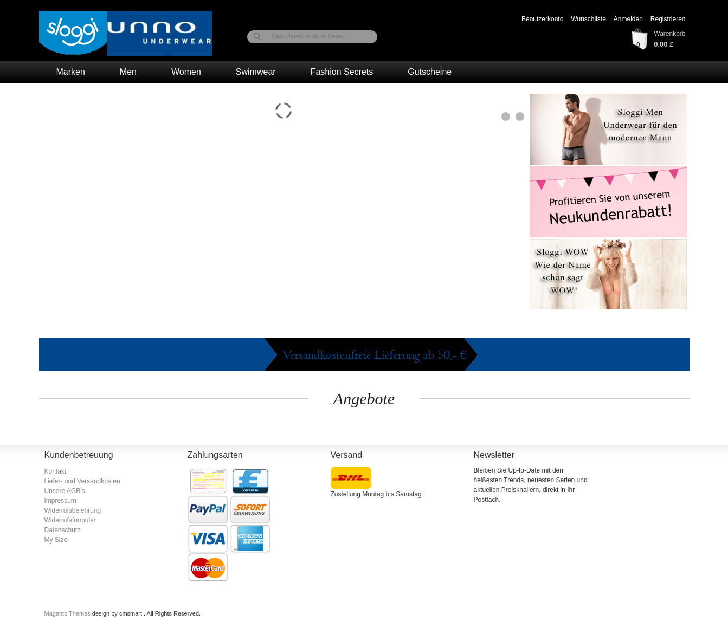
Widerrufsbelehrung (72, 510)
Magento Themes (68, 613)
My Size (56, 540)
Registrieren (668, 19)
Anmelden (628, 19)
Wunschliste (588, 19)
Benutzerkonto (542, 19)
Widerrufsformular (70, 520)
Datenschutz (62, 530)
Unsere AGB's (64, 491)
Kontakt (55, 471)
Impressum (60, 500)
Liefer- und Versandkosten (82, 481)
